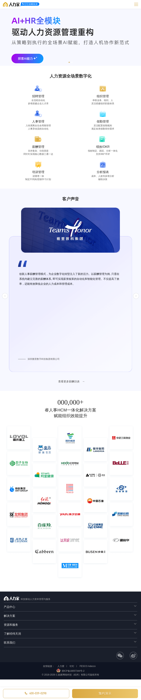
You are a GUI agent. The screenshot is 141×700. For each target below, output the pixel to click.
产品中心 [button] (70, 606)
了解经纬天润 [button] (70, 633)
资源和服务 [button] (70, 624)
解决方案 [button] (70, 615)
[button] (69, 62)
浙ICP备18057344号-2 (73, 671)
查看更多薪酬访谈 (69, 381)
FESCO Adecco (88, 666)
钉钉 (72, 666)
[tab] (70, 607)
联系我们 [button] (70, 642)
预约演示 (105, 693)
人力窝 (60, 666)
